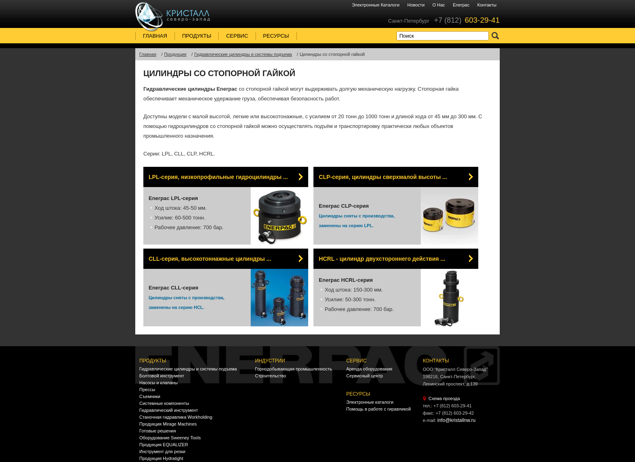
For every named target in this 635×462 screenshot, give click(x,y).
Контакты (486, 4)
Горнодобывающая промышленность (293, 368)
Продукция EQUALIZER (163, 444)
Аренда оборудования (369, 368)
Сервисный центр (364, 375)
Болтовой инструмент (161, 375)
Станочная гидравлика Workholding (175, 417)
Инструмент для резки (162, 451)
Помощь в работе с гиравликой (378, 409)
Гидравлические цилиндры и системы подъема (188, 368)
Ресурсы (276, 36)
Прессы (147, 389)
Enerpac (461, 4)
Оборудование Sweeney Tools (170, 437)
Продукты (196, 36)
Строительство (270, 375)
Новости (416, 4)
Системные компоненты (164, 403)
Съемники (149, 396)
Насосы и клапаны (158, 382)
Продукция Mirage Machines (168, 424)
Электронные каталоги (376, 4)
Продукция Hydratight (161, 458)
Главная (155, 36)
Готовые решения (157, 430)
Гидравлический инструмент (168, 410)
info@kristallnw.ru (456, 420)
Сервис (237, 36)
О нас (439, 4)
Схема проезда (444, 398)
